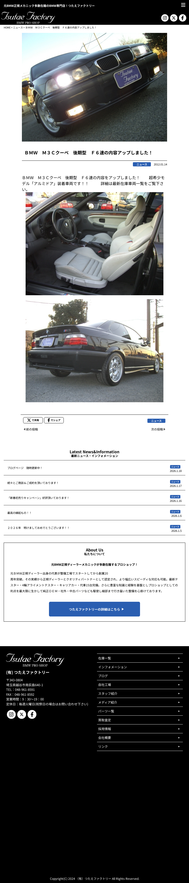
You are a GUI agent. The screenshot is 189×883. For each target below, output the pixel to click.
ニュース (18, 27)
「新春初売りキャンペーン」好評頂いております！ (38, 498)
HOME (7, 27)
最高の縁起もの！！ (19, 513)
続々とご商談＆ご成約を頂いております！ (33, 483)
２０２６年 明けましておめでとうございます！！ (38, 528)
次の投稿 (157, 429)
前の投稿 (32, 429)
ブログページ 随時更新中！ (25, 468)
